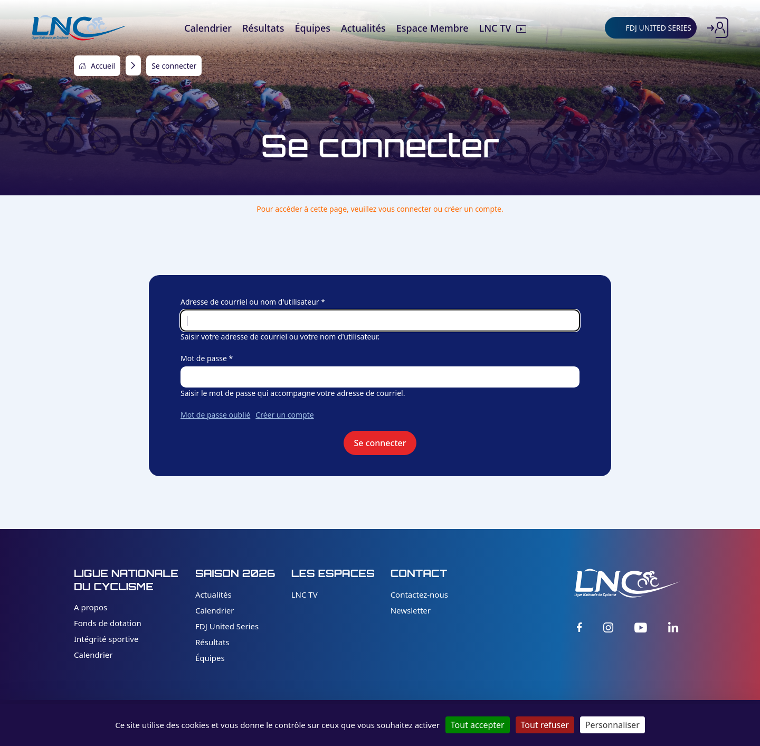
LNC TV (304, 594)
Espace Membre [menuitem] (432, 28)
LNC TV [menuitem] (495, 28)
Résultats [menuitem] (263, 28)
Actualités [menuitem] (363, 28)
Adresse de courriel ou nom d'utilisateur (249, 302)
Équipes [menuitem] (312, 28)
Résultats (212, 642)
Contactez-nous (419, 594)
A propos (90, 607)
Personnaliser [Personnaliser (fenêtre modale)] (612, 725)
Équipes (210, 658)
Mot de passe (203, 358)
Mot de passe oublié (215, 415)
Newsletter (411, 610)
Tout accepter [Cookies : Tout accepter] (478, 725)
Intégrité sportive (106, 639)
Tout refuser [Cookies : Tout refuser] (545, 725)
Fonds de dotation (107, 623)
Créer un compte (284, 415)
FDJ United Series (227, 626)
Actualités (213, 594)
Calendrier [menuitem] (208, 28)
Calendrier (93, 654)
